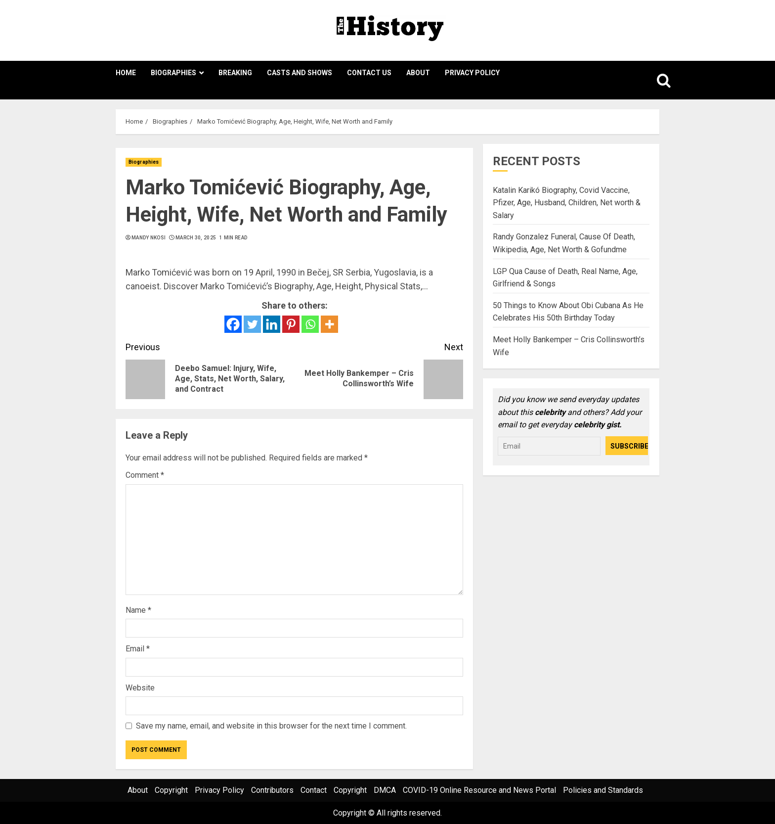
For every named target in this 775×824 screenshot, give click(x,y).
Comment (145, 475)
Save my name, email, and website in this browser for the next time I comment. (271, 726)
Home (126, 73)
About (418, 73)
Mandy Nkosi (148, 237)
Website (140, 687)
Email (138, 648)
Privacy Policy (472, 73)
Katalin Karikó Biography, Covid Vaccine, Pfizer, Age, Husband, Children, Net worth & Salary (567, 202)
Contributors (272, 790)
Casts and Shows (299, 73)
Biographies (173, 73)
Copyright (171, 790)
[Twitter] (252, 324)
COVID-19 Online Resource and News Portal (479, 790)
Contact (314, 790)
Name (138, 610)
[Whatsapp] (310, 324)
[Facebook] (233, 324)
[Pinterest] (291, 324)
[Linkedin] (271, 324)
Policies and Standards (603, 790)
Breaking (235, 73)
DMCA (385, 790)
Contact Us (369, 73)
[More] (329, 324)
